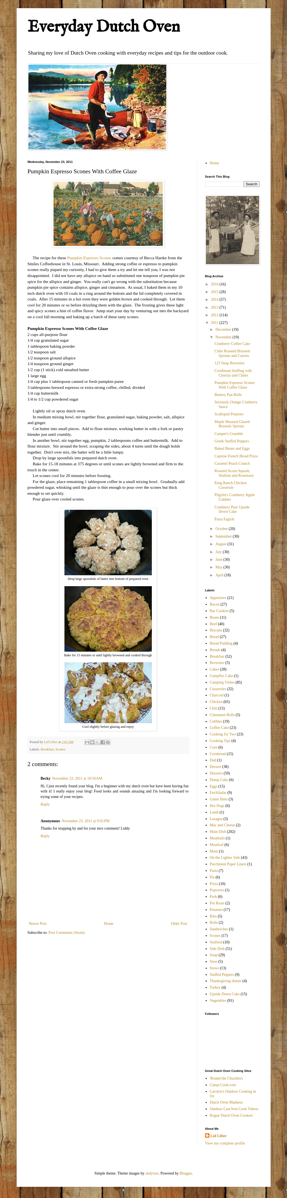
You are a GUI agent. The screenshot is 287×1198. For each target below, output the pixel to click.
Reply (45, 804)
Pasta (214, 871)
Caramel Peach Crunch (232, 463)
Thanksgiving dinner (225, 981)
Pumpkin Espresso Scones (89, 257)
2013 (215, 307)
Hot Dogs (217, 806)
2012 (215, 315)
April (219, 575)
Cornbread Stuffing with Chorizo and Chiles (233, 373)
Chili (213, 708)
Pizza (214, 884)
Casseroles (218, 689)
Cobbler (216, 721)
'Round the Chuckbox (226, 1078)
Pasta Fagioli (224, 519)
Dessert (215, 767)
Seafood (216, 942)
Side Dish (217, 949)
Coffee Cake (219, 728)
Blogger (186, 1173)
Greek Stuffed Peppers (231, 441)
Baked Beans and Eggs (232, 448)
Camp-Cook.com (223, 1085)
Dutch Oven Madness (226, 1102)
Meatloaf (217, 845)
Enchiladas (218, 793)
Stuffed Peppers (222, 975)
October (222, 529)
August (221, 544)
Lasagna (216, 819)
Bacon (215, 604)
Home (108, 924)
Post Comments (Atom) (67, 933)
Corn (213, 747)
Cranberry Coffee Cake (232, 344)
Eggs (213, 786)
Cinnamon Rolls (222, 715)
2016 (215, 284)
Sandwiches (219, 929)
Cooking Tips (220, 741)
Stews (214, 968)
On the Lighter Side (225, 858)
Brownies (217, 663)
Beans (214, 617)
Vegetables (218, 1001)
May (219, 567)
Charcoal (217, 695)
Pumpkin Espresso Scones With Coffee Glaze (234, 385)
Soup (214, 955)
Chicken (216, 702)
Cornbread (218, 754)
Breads (215, 650)
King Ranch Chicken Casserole (230, 485)
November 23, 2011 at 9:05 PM (86, 821)
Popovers (217, 890)
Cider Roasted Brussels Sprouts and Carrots (232, 353)
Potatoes (216, 910)
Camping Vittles (222, 682)
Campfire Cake (221, 676)
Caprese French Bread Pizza (236, 456)
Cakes (214, 669)
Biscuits (216, 630)
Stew (213, 961)
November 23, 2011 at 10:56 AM (77, 778)
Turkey (215, 987)
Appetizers (218, 598)
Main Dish (218, 832)
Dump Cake (219, 780)
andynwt (152, 1173)
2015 (215, 292)
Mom (214, 851)
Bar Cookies (219, 611)
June (219, 560)
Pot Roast (217, 903)
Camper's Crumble (228, 434)
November (224, 337)
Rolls (214, 922)
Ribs (213, 916)
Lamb (214, 812)
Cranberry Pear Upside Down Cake (231, 509)
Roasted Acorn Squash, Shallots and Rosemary (234, 473)
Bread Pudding (221, 643)
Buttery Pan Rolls (228, 395)
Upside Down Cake (225, 994)
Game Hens (219, 799)
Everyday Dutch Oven (104, 27)
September (224, 536)
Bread (214, 637)
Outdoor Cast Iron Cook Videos (234, 1109)
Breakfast (47, 749)
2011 (215, 323)
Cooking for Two (223, 734)
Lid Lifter (219, 1136)
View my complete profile (225, 1143)
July (219, 552)
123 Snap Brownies (229, 363)
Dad (213, 760)
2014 (215, 299)
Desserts (216, 773)
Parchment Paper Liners (228, 864)
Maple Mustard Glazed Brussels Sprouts (232, 424)
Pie (212, 877)
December (223, 329)
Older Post (179, 924)
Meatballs (217, 838)
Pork (213, 897)
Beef (213, 624)
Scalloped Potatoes (228, 414)
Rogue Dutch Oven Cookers (231, 1115)
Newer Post (38, 924)
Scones (60, 749)
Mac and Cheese (222, 825)
